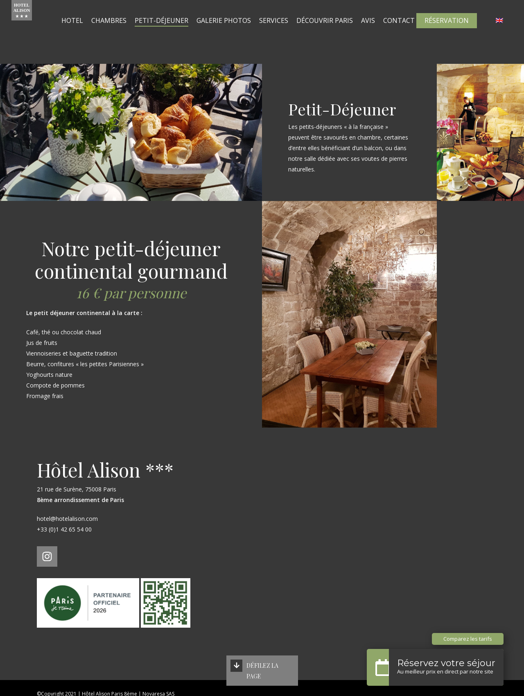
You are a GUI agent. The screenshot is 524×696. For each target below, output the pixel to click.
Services (283, 31)
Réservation (447, 31)
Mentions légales (56, 683)
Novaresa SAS (158, 674)
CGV (153, 683)
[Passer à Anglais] (499, 31)
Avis (378, 31)
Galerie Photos (234, 31)
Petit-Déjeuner (172, 31)
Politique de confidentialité (112, 683)
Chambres (119, 31)
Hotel (82, 31)
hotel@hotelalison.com (67, 499)
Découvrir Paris (335, 31)
